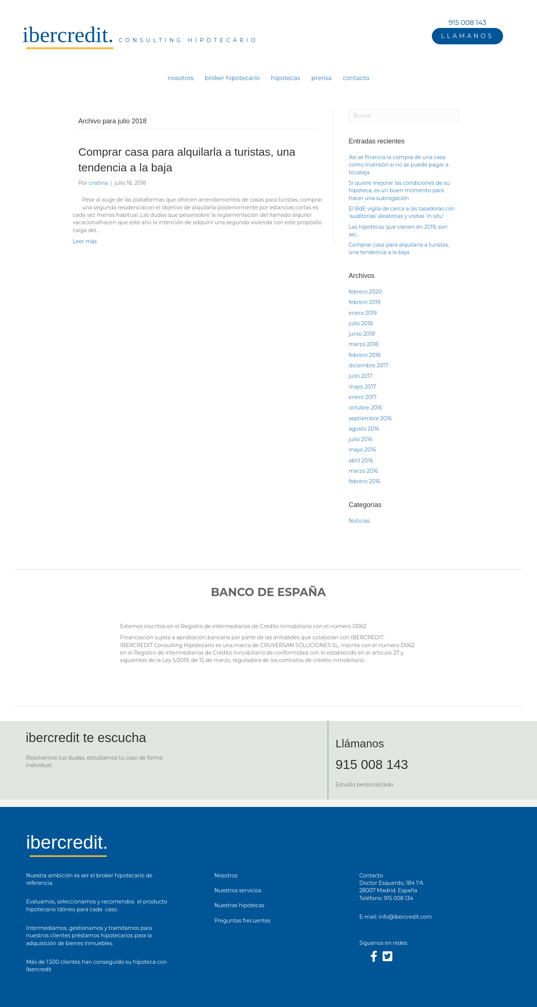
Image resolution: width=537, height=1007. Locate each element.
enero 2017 (363, 397)
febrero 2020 (365, 291)
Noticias (359, 520)
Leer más (85, 241)
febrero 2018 (365, 355)
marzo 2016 (363, 471)
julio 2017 (361, 376)
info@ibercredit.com (405, 916)
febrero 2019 (364, 302)
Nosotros (226, 875)
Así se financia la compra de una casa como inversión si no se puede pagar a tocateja (399, 165)
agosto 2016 (364, 428)
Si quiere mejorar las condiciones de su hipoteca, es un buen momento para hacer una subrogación (399, 191)
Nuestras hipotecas (239, 905)
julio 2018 (361, 323)
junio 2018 (362, 333)
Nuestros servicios (237, 890)
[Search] (404, 115)
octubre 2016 (365, 407)
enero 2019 (363, 313)
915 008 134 (399, 898)
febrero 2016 (364, 481)
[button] (467, 36)
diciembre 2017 (368, 365)
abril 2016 (361, 460)
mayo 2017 (362, 386)
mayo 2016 (362, 449)
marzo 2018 (363, 344)
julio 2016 (361, 439)
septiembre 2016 (370, 418)
